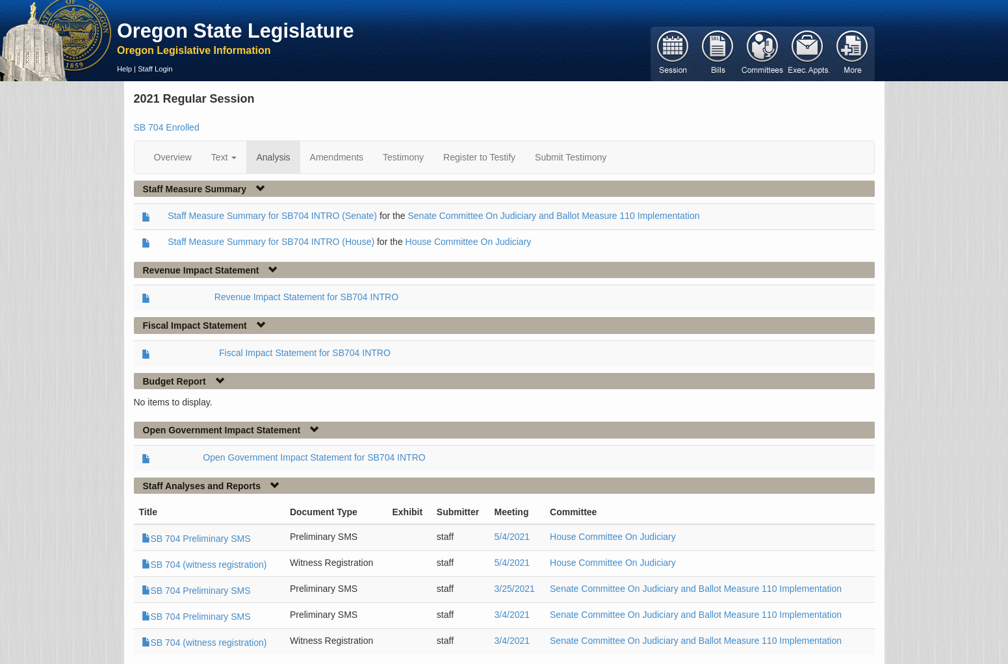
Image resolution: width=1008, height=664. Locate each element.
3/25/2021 (515, 588)
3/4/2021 (512, 614)
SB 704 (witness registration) (204, 564)
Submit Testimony (570, 157)
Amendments (336, 157)
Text (224, 157)
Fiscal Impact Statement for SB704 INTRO (305, 353)
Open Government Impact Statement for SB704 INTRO (314, 457)
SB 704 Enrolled (167, 127)
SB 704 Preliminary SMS (196, 538)
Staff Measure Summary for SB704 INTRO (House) (271, 241)
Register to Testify (479, 157)
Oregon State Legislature (235, 30)
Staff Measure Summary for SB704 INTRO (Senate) (272, 216)
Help (124, 69)
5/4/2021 (512, 536)
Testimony (403, 157)
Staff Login (155, 69)
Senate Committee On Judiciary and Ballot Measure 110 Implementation (553, 216)
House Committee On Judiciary (469, 241)
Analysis (273, 157)
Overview (173, 157)
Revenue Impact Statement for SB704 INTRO (306, 297)
